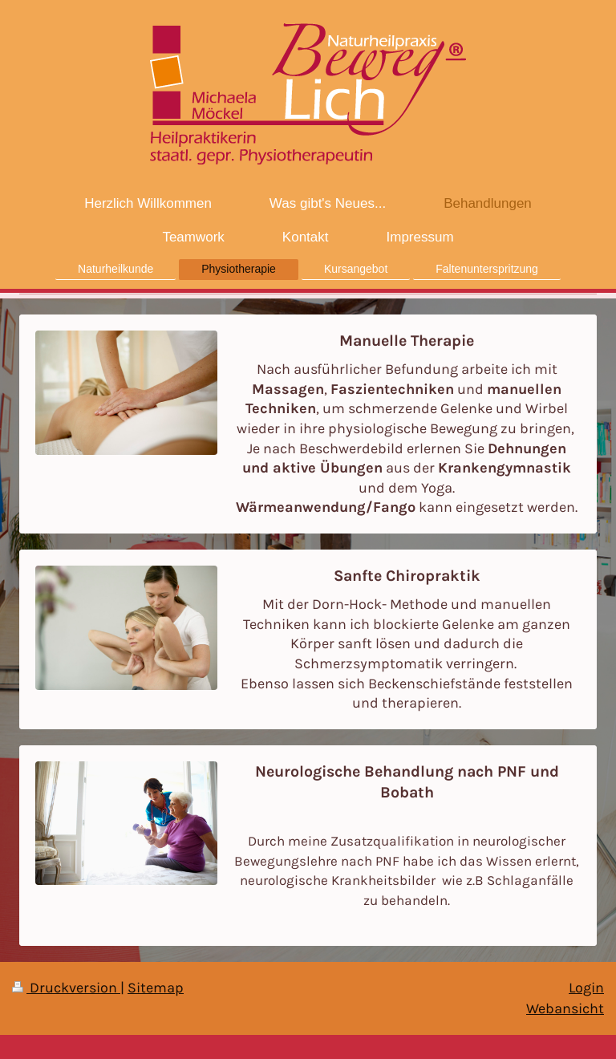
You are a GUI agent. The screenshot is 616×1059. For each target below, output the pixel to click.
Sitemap (156, 987)
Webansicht (565, 1008)
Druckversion (66, 987)
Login (586, 987)
